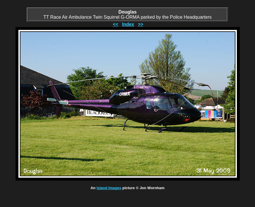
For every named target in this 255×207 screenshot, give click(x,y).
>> (140, 24)
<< (115, 24)
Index (128, 24)
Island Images (108, 188)
